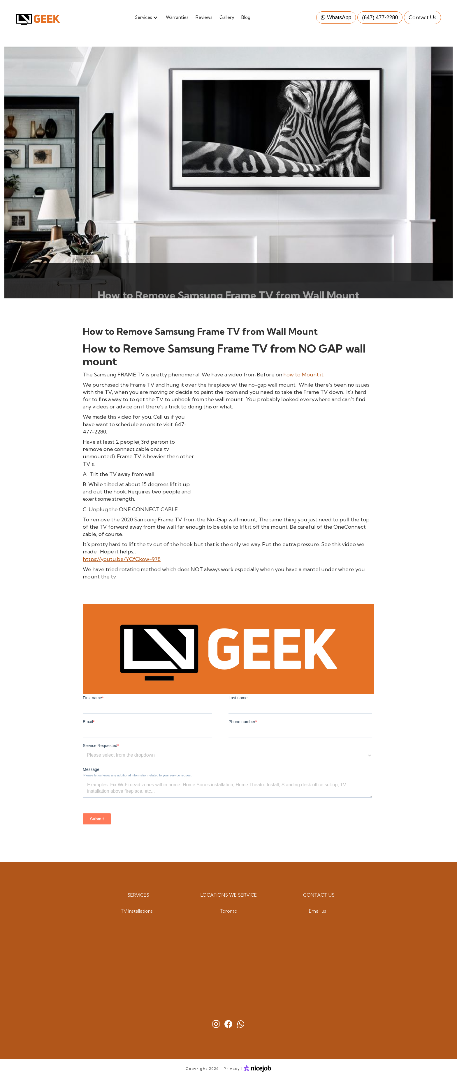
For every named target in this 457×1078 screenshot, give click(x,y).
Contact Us (422, 17)
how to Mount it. (303, 374)
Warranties (177, 17)
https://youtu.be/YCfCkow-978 (122, 559)
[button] (148, 17)
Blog (245, 17)
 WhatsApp (336, 17)
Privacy (232, 1068)
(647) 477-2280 (380, 17)
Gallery (226, 17)
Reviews (204, 17)
